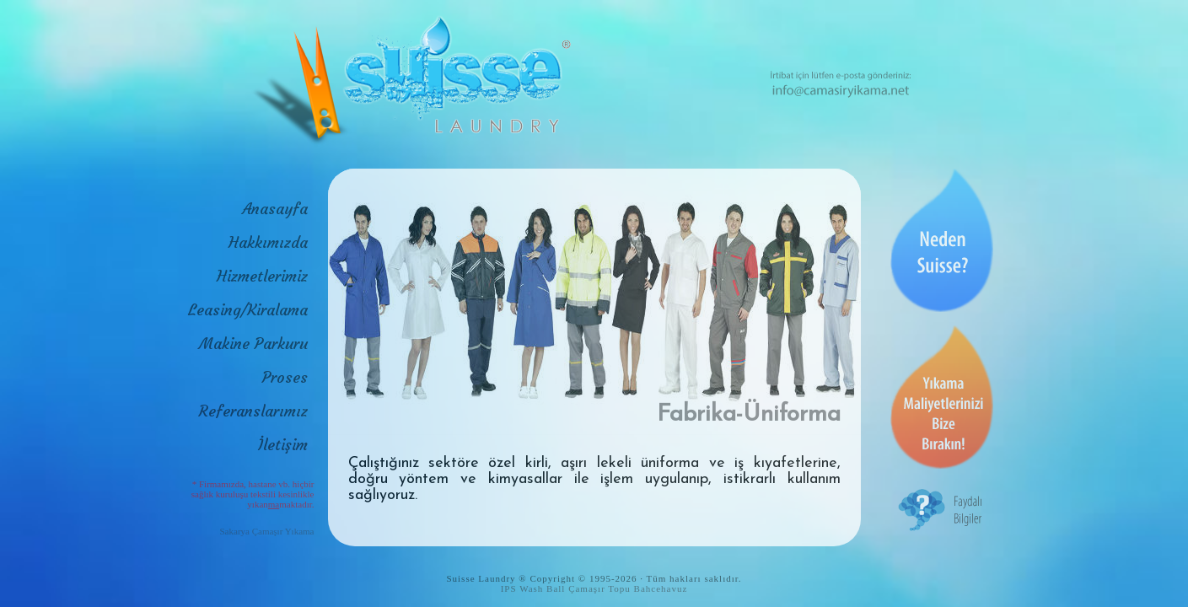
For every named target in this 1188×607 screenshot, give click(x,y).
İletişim (283, 444)
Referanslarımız (253, 411)
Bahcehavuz (661, 588)
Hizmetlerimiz (262, 276)
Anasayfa (275, 208)
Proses (285, 377)
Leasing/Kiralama (248, 310)
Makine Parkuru (253, 343)
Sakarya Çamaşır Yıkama (267, 531)
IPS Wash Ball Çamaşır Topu (566, 588)
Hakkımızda (268, 242)
